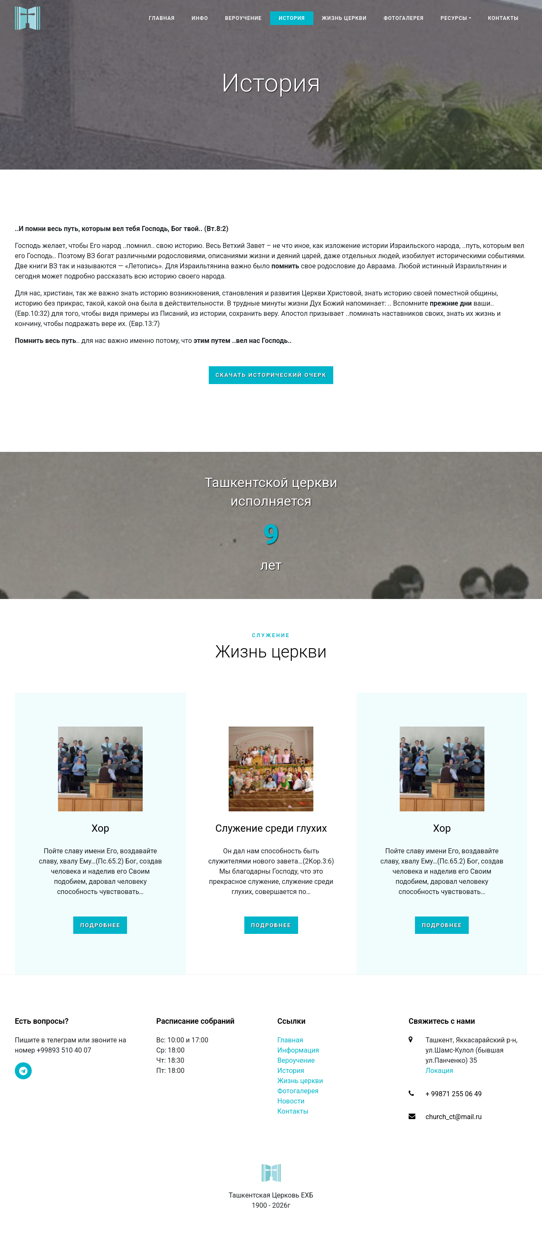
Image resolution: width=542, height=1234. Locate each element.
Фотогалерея (404, 18)
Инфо (200, 18)
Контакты (503, 18)
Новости (290, 1101)
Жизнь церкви (344, 18)
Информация (298, 1050)
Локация (439, 1071)
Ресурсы (454, 18)
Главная (161, 18)
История (292, 18)
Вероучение (243, 18)
